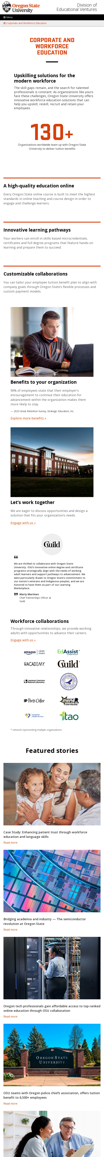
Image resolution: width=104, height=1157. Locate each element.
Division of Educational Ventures (76, 7)
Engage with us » (23, 523)
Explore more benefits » (28, 418)
